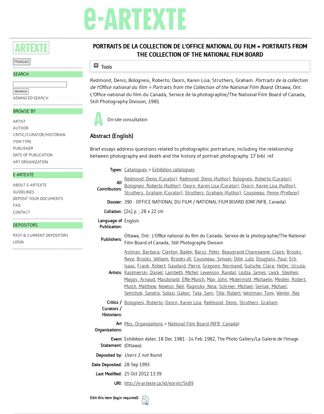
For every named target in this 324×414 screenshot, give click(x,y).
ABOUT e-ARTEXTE (30, 185)
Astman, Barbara (141, 252)
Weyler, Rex (288, 293)
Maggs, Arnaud (139, 279)
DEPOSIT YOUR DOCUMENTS (38, 198)
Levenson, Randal (218, 272)
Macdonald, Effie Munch (181, 279)
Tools (102, 67)
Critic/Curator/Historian (39, 134)
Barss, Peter (207, 252)
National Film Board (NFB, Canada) (203, 324)
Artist (19, 121)
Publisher (23, 148)
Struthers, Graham (258, 302)
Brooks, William (152, 259)
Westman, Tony (258, 293)
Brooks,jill (181, 259)
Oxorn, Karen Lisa (183, 302)
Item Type (22, 141)
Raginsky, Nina (201, 286)
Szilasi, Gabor (176, 293)
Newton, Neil (171, 286)
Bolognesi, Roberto (143, 302)
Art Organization (30, 162)
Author (21, 128)
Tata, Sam (202, 293)
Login (18, 242)
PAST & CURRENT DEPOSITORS (40, 235)
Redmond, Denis (220, 302)
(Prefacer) (271, 193)
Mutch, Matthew (140, 286)
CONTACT (21, 212)
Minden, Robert (290, 279)
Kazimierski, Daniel (143, 272)
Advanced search (31, 98)
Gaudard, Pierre (184, 266)
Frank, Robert (151, 266)
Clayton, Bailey (177, 252)
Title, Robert (228, 293)
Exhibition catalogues (173, 169)
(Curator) (150, 179)
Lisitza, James (252, 272)
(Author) (204, 179)
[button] (145, 400)
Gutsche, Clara (259, 266)
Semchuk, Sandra (142, 293)
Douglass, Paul (271, 259)
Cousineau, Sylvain (212, 259)
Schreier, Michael (236, 286)
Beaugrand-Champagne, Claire (253, 252)
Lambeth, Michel (181, 272)
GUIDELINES (23, 192)
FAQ (16, 205)
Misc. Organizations (143, 324)
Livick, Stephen (283, 272)
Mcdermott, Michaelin (251, 279)
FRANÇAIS (21, 62)
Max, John (217, 279)
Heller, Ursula (291, 266)
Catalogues (135, 169)
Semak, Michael (271, 286)
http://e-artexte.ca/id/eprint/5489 (158, 383)
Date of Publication (33, 155)
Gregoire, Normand (222, 266)
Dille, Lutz (244, 259)
